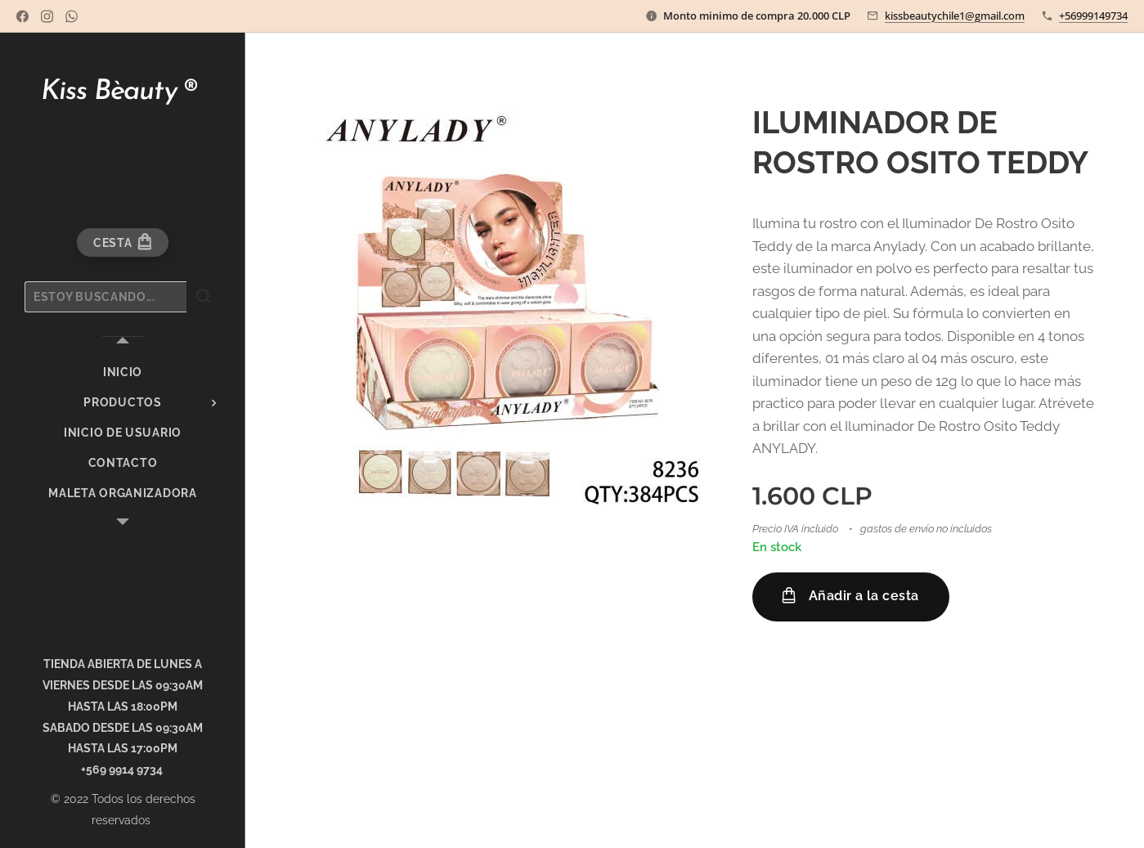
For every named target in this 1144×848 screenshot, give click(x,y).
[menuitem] (122, 372)
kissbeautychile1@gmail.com (955, 15)
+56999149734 (1093, 15)
